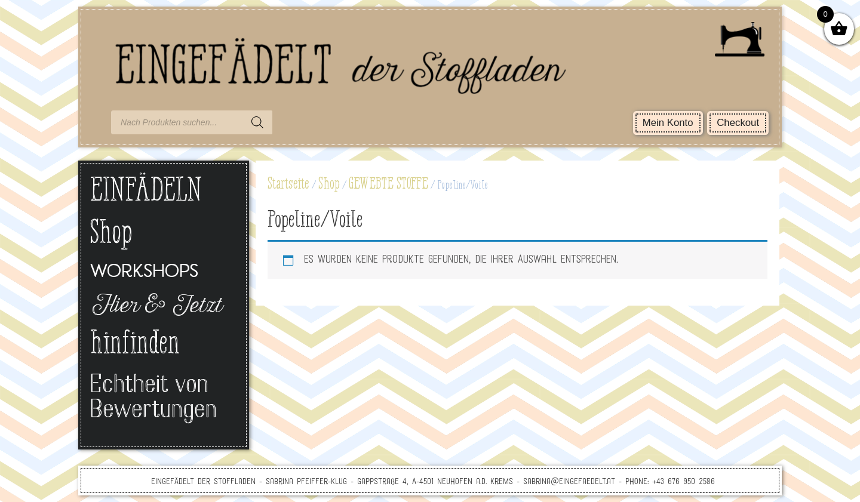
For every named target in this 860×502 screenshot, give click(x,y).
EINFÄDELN (146, 192)
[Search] (257, 122)
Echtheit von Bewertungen (153, 398)
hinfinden (135, 345)
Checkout (738, 122)
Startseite (288, 184)
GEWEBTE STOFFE (388, 184)
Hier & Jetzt (155, 306)
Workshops (144, 272)
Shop (329, 184)
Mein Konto (668, 122)
